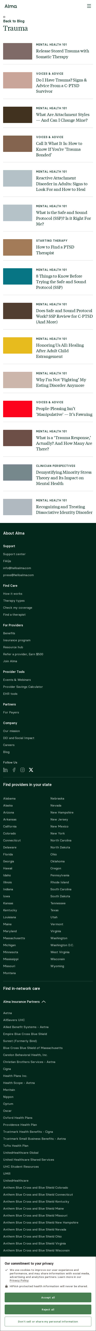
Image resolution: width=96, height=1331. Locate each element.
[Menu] (89, 6)
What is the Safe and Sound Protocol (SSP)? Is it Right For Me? (63, 217)
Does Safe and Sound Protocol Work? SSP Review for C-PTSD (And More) (64, 316)
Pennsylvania (59, 875)
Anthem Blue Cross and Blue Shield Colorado (35, 1187)
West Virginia (59, 952)
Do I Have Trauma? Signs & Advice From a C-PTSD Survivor (61, 85)
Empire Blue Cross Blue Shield (25, 1034)
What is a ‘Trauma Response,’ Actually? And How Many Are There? (64, 443)
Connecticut (12, 840)
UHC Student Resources (21, 1166)
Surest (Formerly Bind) (20, 1041)
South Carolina (60, 889)
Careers (8, 745)
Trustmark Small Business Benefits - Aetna (34, 1139)
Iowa (6, 896)
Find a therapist (14, 614)
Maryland (10, 931)
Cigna (7, 1069)
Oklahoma (57, 861)
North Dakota (60, 847)
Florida (8, 854)
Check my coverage (17, 607)
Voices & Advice (49, 73)
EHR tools (10, 694)
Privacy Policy (19, 1280)
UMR (6, 1173)
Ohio (53, 854)
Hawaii (7, 868)
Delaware (9, 847)
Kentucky (10, 910)
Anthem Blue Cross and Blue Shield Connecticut (38, 1194)
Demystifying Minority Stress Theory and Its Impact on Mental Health (64, 477)
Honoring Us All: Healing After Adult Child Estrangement (60, 350)
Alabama (9, 798)
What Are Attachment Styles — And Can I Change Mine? (62, 117)
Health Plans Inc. (15, 1076)
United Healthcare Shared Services (28, 1159)
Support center (14, 554)
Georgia (8, 861)
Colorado (9, 833)
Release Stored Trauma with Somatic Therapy (62, 53)
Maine (7, 924)
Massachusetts (14, 938)
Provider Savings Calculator (23, 687)
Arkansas (9, 819)
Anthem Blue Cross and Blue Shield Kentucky (36, 1201)
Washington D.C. (62, 945)
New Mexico (59, 826)
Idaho (7, 875)
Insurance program (16, 640)
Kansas (8, 903)
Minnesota (10, 952)
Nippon (8, 1097)
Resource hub (13, 647)
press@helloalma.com (18, 575)
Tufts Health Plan (15, 1146)
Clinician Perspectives (55, 466)
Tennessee (58, 903)
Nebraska (57, 798)
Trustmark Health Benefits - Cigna (28, 1132)
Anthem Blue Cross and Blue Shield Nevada (34, 1229)
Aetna (7, 1013)
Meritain (9, 1090)
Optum (8, 1104)
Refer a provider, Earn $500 (23, 654)
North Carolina (60, 840)
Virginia (55, 931)
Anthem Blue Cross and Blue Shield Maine (33, 1208)
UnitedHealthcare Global (20, 1152)
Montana (9, 973)
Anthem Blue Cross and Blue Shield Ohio (32, 1236)
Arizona (8, 812)
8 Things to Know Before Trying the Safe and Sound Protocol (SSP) (61, 281)
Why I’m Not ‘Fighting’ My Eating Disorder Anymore (61, 382)
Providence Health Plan (20, 1125)
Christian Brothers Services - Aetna (29, 1062)
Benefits (9, 633)
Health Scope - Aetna (19, 1083)
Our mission (11, 731)
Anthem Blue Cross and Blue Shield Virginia (34, 1243)
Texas (54, 910)
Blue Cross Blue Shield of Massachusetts (33, 1048)
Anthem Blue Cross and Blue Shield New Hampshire (40, 1222)
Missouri (9, 966)
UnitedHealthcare (16, 1180)
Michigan (9, 945)
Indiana (8, 889)
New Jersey (59, 819)
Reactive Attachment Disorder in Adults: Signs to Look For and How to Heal (61, 183)
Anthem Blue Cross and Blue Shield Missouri (35, 1215)
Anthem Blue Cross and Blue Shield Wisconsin (36, 1250)
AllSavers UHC (14, 1020)
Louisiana (9, 917)
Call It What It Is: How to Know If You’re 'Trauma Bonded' (59, 148)
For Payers (11, 712)
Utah (53, 917)
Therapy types (14, 600)
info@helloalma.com (17, 568)
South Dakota (60, 896)
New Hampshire (62, 812)
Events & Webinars (17, 680)
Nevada (55, 805)
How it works (12, 593)
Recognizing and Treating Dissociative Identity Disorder (64, 509)
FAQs (7, 561)
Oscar (7, 1111)
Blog (6, 752)
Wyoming (57, 966)
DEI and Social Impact (18, 738)
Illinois (7, 882)
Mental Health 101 (51, 44)
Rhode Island (59, 882)
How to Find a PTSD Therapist (55, 249)
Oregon (55, 868)
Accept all (48, 1297)
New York (57, 833)
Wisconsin (57, 959)
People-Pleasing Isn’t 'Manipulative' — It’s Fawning (64, 411)
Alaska (8, 805)
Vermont (56, 924)
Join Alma (10, 661)
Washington (58, 938)
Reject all (48, 1309)
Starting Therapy (52, 240)
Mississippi (10, 959)
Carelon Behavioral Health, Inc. (25, 1055)
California (9, 826)
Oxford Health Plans (17, 1118)
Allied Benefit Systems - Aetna (25, 1027)
